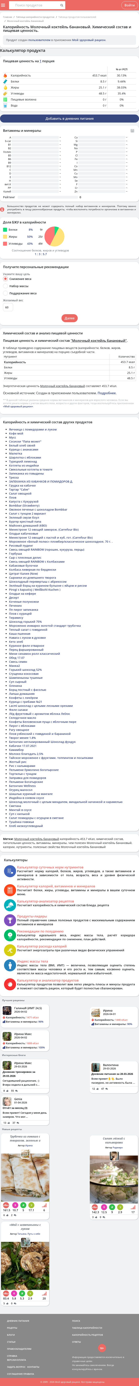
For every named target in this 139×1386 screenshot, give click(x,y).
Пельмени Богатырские (26, 782)
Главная (7, 16)
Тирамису (16, 618)
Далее (70, 318)
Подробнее (107, 393)
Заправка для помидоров (27, 778)
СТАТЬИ (11, 1341)
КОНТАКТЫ (33, 1366)
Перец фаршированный (26, 650)
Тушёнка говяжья (21, 822)
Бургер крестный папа (25, 521)
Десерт (14, 597)
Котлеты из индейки (24, 465)
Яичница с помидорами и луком (33, 429)
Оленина (15, 686)
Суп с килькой (19, 814)
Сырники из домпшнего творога (32, 577)
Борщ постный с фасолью (27, 690)
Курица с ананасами (23, 449)
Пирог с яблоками (22, 726)
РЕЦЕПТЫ (12, 1327)
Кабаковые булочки (23, 565)
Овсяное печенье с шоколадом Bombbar (38, 509)
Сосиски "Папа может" (25, 441)
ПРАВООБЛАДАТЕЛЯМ (19, 1348)
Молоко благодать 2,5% (26, 754)
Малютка (15, 453)
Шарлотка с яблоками (25, 457)
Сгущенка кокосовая (24, 674)
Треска (14, 477)
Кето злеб (16, 642)
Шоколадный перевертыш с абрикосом (37, 581)
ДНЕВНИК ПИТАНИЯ (18, 1320)
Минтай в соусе (20, 810)
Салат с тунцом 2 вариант (27, 513)
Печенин (15, 606)
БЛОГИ (11, 1334)
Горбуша (15, 553)
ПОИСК (76, 1320)
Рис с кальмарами (22, 766)
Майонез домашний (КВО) (28, 525)
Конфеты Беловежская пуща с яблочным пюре (42, 722)
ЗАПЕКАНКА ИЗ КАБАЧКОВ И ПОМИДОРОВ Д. (41, 481)
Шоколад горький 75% (25, 622)
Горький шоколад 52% (25, 670)
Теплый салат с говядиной (28, 630)
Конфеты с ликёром (23, 698)
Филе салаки (18, 710)
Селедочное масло (22, 718)
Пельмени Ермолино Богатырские (34, 770)
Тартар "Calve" (19, 489)
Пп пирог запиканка (23, 610)
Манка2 (14, 666)
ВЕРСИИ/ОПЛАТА (16, 1359)
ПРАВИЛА (28, 1373)
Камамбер (16, 750)
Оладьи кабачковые (23, 533)
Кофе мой (16, 433)
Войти (130, 5)
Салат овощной (20, 493)
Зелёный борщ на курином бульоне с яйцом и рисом (48, 585)
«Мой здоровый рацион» (18, 406)
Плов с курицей (20, 614)
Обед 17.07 (17, 658)
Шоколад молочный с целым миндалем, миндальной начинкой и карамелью (66, 802)
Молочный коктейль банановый (25, 20)
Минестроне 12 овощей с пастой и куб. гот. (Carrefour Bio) (51, 537)
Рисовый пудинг (21, 545)
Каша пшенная (19, 634)
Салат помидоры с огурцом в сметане (36, 818)
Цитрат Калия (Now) (23, 573)
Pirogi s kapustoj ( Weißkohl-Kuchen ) (34, 589)
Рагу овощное (19, 730)
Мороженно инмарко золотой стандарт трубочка (45, 626)
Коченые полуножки (24, 601)
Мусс (12, 437)
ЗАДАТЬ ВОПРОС (16, 1366)
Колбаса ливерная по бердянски (32, 569)
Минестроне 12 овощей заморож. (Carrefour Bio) (44, 529)
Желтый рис (18, 762)
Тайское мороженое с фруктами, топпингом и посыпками (51, 758)
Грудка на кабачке (22, 485)
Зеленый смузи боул (24, 517)
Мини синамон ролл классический (34, 654)
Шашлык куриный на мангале (31, 794)
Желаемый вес (13, 300)
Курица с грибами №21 (25, 702)
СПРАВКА (12, 1355)
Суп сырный (18, 682)
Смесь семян (18, 662)
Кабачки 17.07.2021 (23, 746)
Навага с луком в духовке (27, 638)
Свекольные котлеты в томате (30, 469)
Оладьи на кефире (22, 593)
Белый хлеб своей (22, 445)
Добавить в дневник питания (70, 118)
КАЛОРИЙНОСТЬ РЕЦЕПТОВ (87, 1334)
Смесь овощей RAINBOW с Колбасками (37, 561)
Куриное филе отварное (26, 646)
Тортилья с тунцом (22, 774)
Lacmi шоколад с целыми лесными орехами (41, 706)
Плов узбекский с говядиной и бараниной (40, 734)
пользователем (39, 40)
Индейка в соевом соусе (26, 798)
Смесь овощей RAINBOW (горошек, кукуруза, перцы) (46, 549)
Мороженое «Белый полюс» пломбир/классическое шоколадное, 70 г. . (61, 541)
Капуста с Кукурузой (24, 501)
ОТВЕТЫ (76, 1341)
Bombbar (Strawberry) (24, 505)
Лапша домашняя (22, 694)
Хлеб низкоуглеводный (26, 826)
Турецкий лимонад (23, 461)
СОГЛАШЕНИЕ (15, 1373)
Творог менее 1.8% (22, 738)
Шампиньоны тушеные (26, 678)
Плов (12, 497)
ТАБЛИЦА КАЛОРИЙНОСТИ (87, 1327)
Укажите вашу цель (16, 274)
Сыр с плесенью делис (25, 557)
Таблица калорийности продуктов (35, 16)
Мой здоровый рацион (88, 40)
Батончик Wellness (22, 786)
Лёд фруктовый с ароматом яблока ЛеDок (39, 714)
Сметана (15, 806)
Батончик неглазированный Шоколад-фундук (42, 742)
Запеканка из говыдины (26, 473)
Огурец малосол (21, 790)
